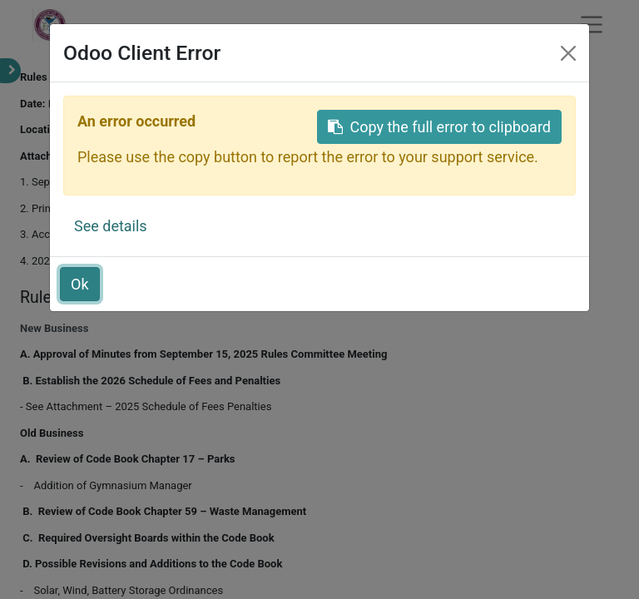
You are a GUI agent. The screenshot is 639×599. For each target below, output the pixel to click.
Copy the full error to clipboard (439, 127)
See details (110, 226)
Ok (80, 284)
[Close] (568, 53)
